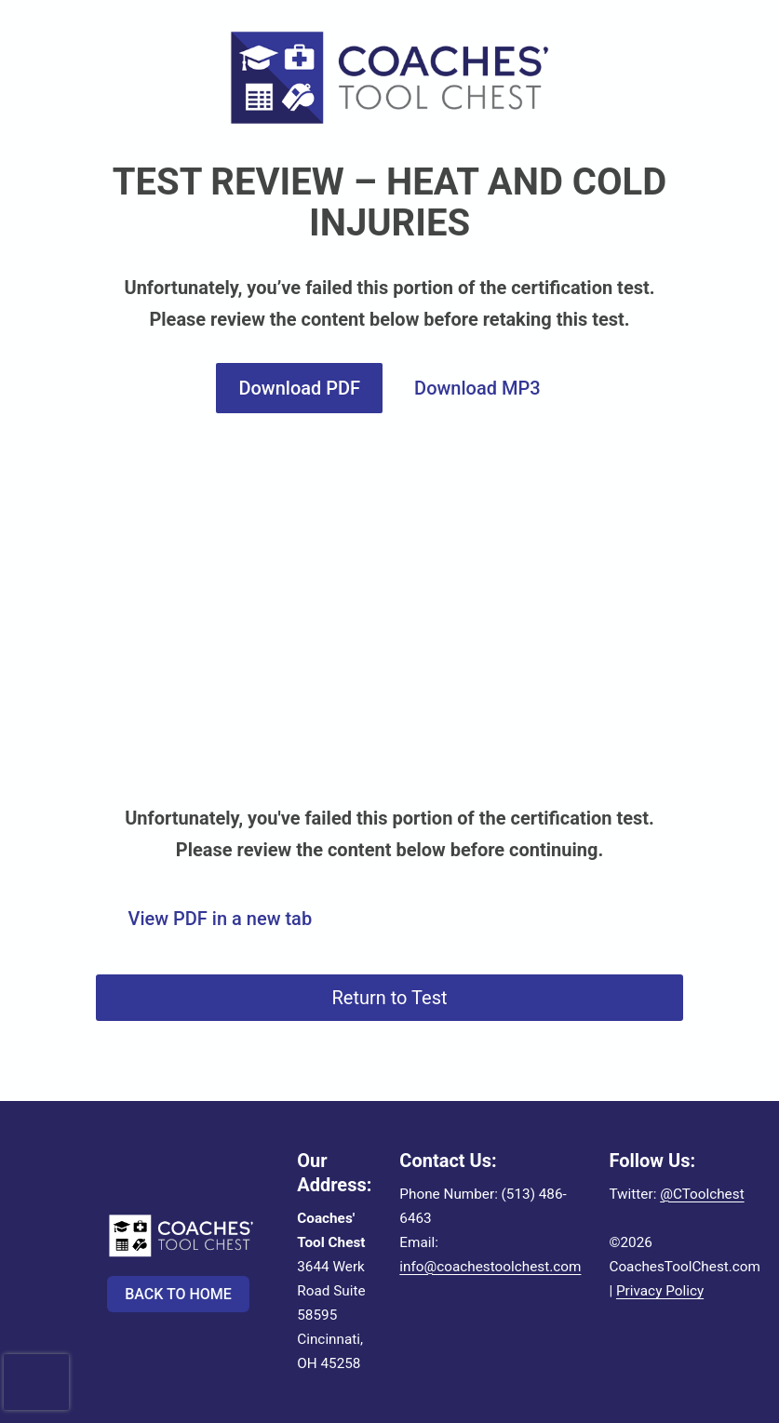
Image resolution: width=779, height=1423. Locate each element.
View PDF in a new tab (220, 918)
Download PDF (299, 388)
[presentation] (36, 1364)
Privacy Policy (660, 1290)
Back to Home (178, 1294)
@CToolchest (702, 1194)
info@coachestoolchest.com (490, 1266)
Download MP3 (477, 388)
